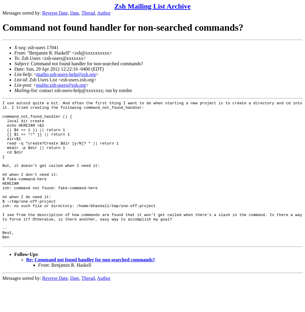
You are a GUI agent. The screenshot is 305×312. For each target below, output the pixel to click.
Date (74, 12)
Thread (88, 12)
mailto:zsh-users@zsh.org (60, 85)
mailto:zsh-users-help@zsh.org (66, 74)
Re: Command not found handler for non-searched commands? (90, 288)
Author (104, 12)
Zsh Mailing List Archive (152, 6)
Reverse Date (55, 12)
